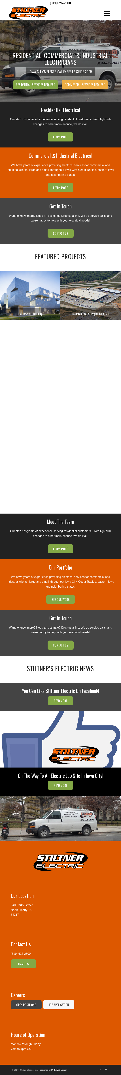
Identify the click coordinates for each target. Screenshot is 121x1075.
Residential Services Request (35, 84)
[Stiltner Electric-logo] (50, 12)
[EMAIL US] (23, 964)
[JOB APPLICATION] (58, 1004)
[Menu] (105, 12)
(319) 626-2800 (21, 953)
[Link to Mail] (106, 1069)
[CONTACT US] (61, 233)
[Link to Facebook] (100, 1069)
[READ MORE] (60, 700)
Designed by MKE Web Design (53, 1070)
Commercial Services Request (85, 84)
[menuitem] (105, 12)
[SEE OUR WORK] (60, 599)
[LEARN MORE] (60, 137)
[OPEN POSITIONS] (26, 1004)
